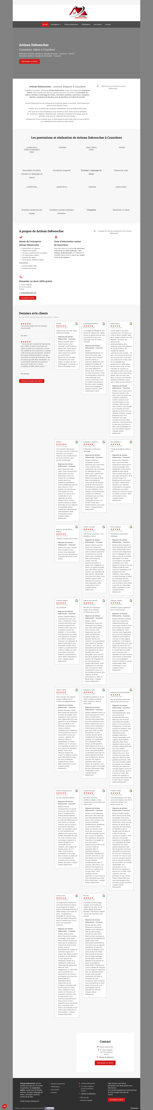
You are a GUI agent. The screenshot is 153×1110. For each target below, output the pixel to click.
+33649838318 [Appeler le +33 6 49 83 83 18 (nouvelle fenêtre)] (27, 293)
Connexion (134, 1108)
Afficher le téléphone (132, 2)
